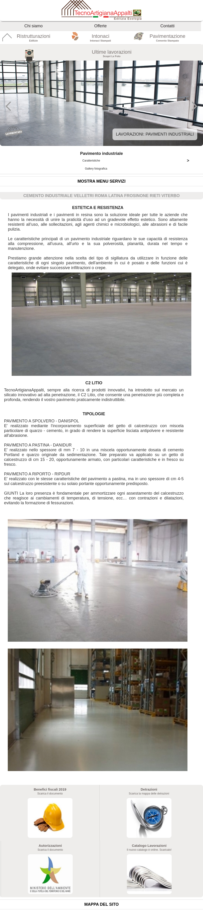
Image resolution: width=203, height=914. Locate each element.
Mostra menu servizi (101, 181)
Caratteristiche (137, 160)
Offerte (100, 26)
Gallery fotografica (96, 168)
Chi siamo (33, 26)
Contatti (167, 26)
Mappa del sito (101, 904)
